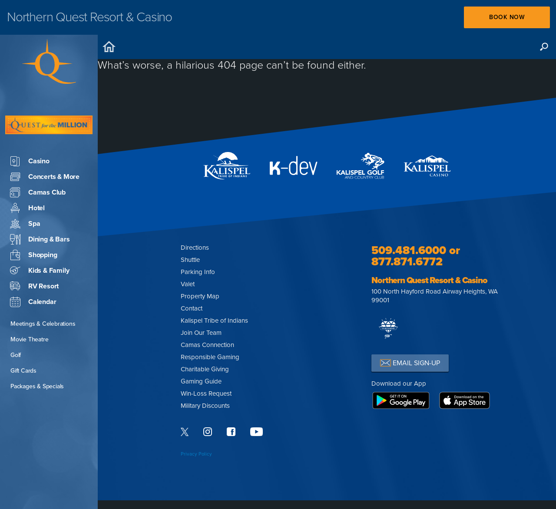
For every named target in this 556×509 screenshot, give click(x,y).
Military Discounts (205, 406)
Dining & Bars (40, 213)
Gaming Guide (201, 381)
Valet (188, 284)
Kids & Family (39, 244)
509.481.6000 (408, 250)
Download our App (398, 383)
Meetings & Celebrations (42, 297)
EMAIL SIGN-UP (410, 362)
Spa (25, 197)
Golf (15, 329)
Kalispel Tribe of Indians (214, 320)
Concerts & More (44, 150)
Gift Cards (23, 344)
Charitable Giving (205, 369)
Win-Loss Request (206, 393)
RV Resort (34, 260)
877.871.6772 (407, 261)
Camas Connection (207, 345)
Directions (195, 247)
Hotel (27, 182)
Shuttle (190, 260)
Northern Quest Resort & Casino (429, 280)
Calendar (33, 276)
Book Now (506, 17)
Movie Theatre (29, 313)
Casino (30, 135)
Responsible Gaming (210, 357)
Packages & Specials (37, 360)
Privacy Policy (196, 454)
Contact (191, 308)
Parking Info (198, 272)
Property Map (200, 296)
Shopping (33, 229)
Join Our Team (201, 333)
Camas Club (38, 166)
